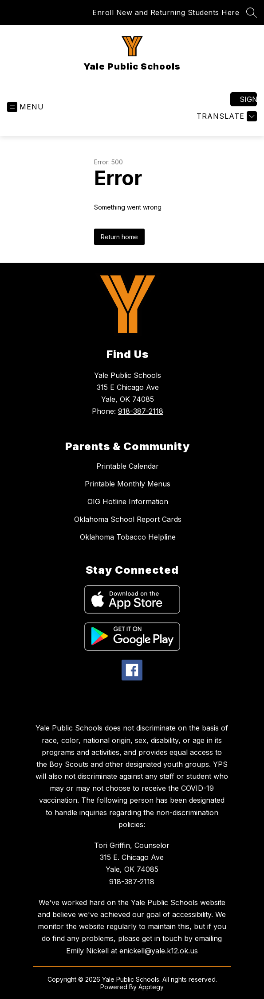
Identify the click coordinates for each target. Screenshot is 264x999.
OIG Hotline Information (127, 501)
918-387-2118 (140, 411)
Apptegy (151, 987)
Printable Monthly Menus (127, 483)
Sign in (248, 99)
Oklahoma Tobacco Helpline (128, 537)
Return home (119, 237)
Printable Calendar (127, 466)
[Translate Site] (225, 116)
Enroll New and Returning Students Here (165, 12)
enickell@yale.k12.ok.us (158, 950)
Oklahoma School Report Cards (127, 519)
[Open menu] (25, 107)
